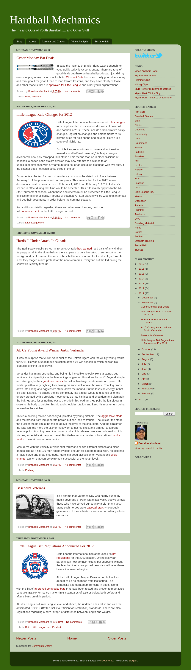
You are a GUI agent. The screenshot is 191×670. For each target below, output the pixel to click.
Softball (139, 236)
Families (139, 156)
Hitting (138, 174)
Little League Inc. (34, 222)
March (145, 383)
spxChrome (106, 660)
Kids (137, 178)
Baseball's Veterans (30, 488)
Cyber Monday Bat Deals (35, 58)
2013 (142, 283)
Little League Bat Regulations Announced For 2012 (55, 546)
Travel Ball (140, 245)
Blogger (133, 660)
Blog (19, 41)
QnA (137, 218)
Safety (138, 232)
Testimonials (102, 41)
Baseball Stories (144, 116)
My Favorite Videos (145, 75)
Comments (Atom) (42, 646)
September (148, 354)
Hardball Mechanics (55, 20)
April (144, 378)
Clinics (138, 125)
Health (138, 165)
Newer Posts (26, 638)
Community (141, 134)
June (145, 369)
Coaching (140, 129)
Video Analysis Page (146, 71)
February (147, 388)
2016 (142, 268)
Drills (137, 138)
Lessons (139, 183)
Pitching (29, 470)
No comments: (73, 91)
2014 (142, 278)
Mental (138, 196)
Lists (137, 187)
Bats (27, 96)
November (148, 302)
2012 (142, 288)
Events (138, 147)
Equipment (141, 143)
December (148, 297)
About (32, 41)
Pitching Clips (142, 80)
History (139, 169)
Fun (137, 160)
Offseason (140, 200)
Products (37, 96)
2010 (142, 399)
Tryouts (139, 249)
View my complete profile (149, 448)
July (144, 364)
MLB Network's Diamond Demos (153, 88)
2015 (142, 273)
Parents (139, 205)
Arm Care (140, 111)
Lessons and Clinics (53, 41)
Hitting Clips (141, 84)
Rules (138, 227)
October (146, 349)
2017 (142, 264)
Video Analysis (79, 41)
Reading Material (144, 223)
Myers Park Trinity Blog (148, 93)
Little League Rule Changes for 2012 (44, 114)
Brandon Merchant (149, 443)
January (146, 393)
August (146, 359)
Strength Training (144, 240)
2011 (142, 293)
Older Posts (117, 638)
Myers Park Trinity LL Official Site (153, 97)
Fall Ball (139, 152)
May (144, 373)
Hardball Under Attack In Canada (41, 241)
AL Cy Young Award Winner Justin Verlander (50, 350)
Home (72, 638)
